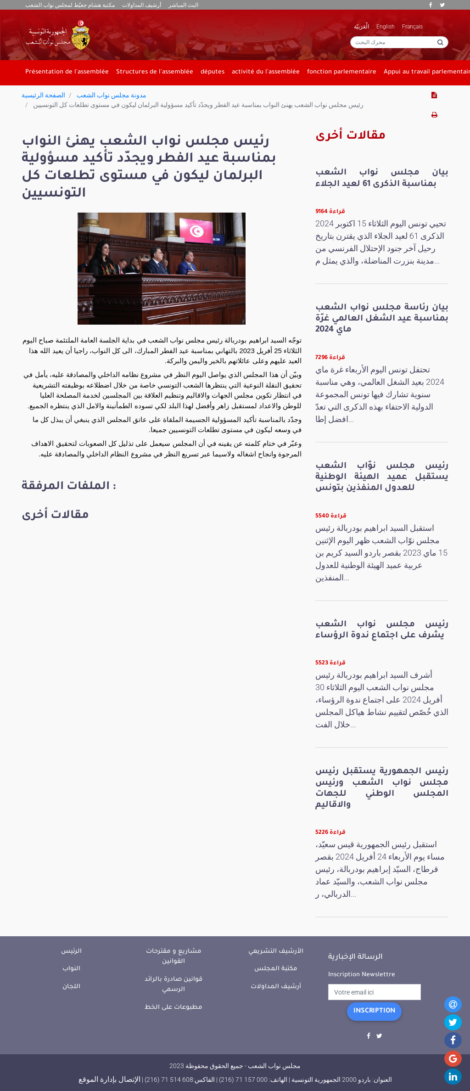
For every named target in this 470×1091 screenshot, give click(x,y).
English (385, 26)
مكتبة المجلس (275, 969)
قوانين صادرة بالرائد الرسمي (173, 985)
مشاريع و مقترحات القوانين (173, 957)
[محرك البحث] (399, 42)
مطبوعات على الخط (173, 1007)
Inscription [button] (374, 1011)
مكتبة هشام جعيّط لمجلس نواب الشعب (70, 5)
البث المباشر (183, 5)
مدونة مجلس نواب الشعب (111, 95)
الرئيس (71, 951)
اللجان (71, 987)
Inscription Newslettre (361, 975)
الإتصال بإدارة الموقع (109, 1079)
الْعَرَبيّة (361, 26)
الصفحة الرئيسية (43, 95)
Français (412, 26)
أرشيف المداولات (141, 5)
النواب (71, 969)
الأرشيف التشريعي (275, 951)
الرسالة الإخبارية (355, 957)
